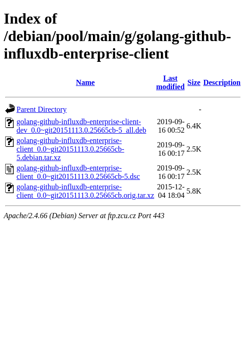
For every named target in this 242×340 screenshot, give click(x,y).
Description (222, 82)
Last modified (170, 82)
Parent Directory (42, 109)
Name (85, 82)
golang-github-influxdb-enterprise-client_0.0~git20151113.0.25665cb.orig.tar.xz (85, 191)
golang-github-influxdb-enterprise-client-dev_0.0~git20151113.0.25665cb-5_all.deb (81, 126)
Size (193, 82)
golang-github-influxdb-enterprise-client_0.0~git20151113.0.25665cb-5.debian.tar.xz (70, 149)
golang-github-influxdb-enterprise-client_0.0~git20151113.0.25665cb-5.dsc (78, 172)
